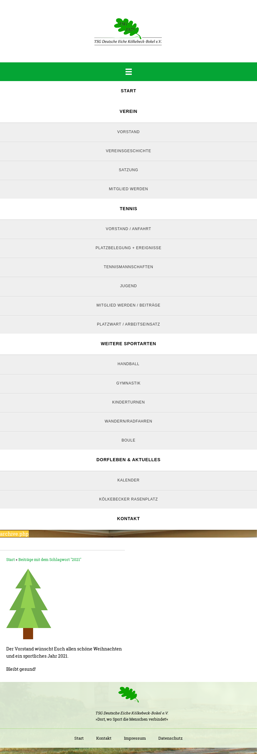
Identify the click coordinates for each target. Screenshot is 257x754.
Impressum (135, 738)
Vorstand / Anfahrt (128, 229)
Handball (129, 364)
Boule (128, 440)
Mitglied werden (128, 189)
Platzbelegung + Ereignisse (128, 248)
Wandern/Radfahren (128, 421)
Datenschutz (170, 738)
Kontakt (128, 518)
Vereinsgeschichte (128, 151)
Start (128, 90)
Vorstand (128, 132)
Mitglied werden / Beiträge (128, 305)
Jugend (128, 286)
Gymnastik (128, 383)
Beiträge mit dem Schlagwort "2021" (49, 559)
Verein (128, 111)
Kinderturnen (128, 402)
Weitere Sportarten (128, 343)
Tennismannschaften (128, 267)
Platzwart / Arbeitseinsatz (128, 324)
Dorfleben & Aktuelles (128, 459)
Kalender (128, 480)
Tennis (128, 208)
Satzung (128, 170)
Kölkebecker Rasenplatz (128, 499)
